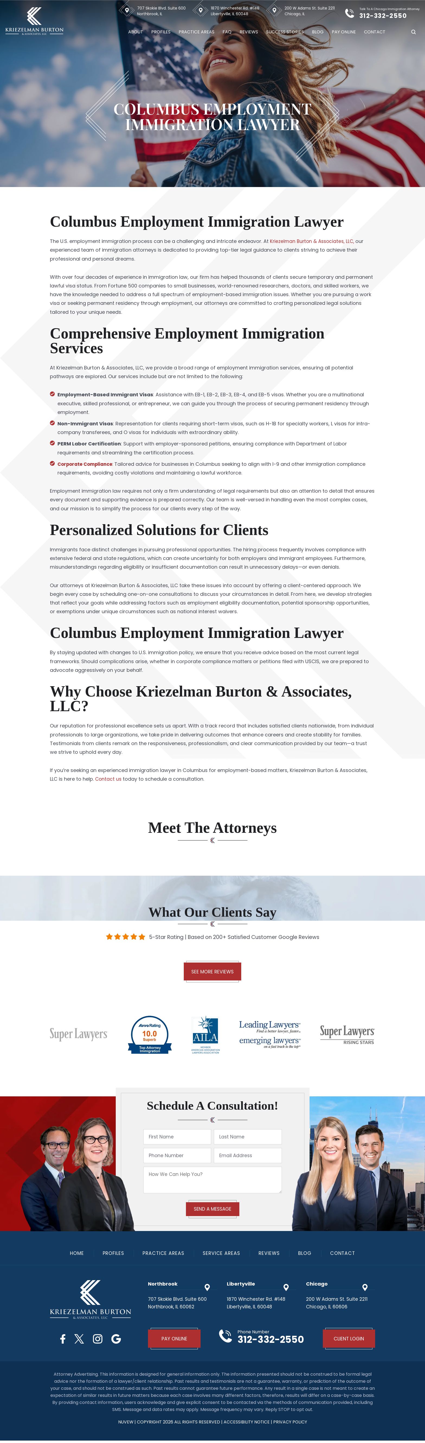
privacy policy (291, 1424)
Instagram (99, 1339)
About (135, 32)
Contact (374, 32)
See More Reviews (212, 972)
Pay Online (344, 32)
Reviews (249, 32)
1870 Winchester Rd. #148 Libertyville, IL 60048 (235, 11)
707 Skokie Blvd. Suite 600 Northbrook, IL (161, 11)
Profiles (160, 32)
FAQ (227, 32)
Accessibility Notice (247, 1424)
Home (73, 1254)
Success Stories (285, 32)
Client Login (348, 1340)
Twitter (78, 1339)
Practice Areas (196, 32)
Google (119, 1339)
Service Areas (221, 1254)
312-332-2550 (388, 15)
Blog (318, 32)
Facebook (60, 1339)
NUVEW (125, 1424)
